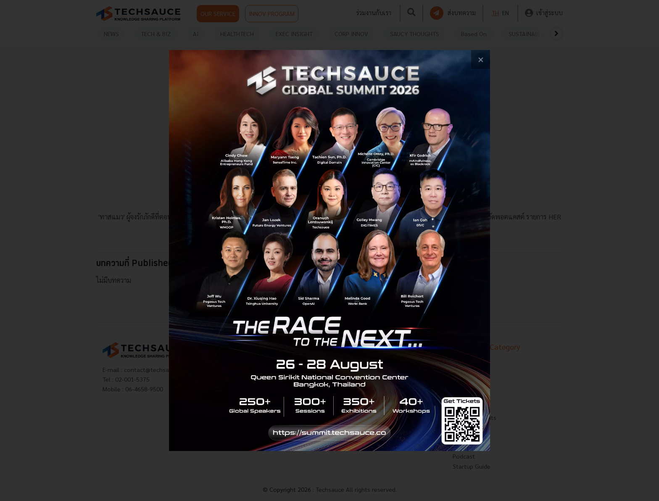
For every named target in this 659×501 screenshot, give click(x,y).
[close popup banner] (480, 59)
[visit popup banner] (329, 250)
